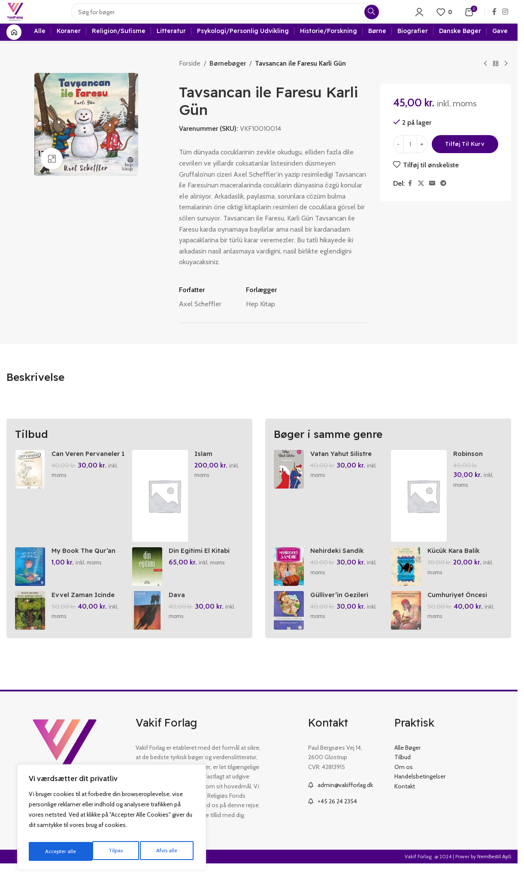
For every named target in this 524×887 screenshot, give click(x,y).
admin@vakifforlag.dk (345, 808)
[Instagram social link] (505, 19)
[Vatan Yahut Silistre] (289, 486)
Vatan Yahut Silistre (343, 470)
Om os (403, 790)
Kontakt (404, 809)
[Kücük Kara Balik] (408, 586)
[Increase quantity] (422, 161)
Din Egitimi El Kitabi (203, 570)
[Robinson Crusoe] (420, 512)
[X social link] (421, 200)
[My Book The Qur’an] (30, 586)
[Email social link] (432, 200)
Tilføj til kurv (465, 160)
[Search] (233, 19)
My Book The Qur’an (86, 570)
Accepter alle (163, 851)
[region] (111, 819)
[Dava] (149, 634)
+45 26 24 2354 (337, 824)
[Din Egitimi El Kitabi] (149, 586)
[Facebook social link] (494, 19)
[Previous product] (485, 80)
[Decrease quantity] (398, 161)
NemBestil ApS (494, 880)
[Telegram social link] (443, 200)
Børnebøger (227, 80)
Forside (189, 80)
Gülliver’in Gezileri (341, 617)
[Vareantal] (410, 161)
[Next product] (506, 80)
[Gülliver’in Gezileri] (289, 634)
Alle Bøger (407, 771)
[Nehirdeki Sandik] (289, 586)
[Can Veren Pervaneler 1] (30, 486)
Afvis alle (102, 851)
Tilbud (402, 780)
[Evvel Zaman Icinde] (30, 634)
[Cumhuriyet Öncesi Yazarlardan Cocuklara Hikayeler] (408, 634)
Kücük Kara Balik (457, 570)
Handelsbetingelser (419, 800)
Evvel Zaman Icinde (85, 617)
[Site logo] (22, 19)
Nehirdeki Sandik (339, 570)
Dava (178, 617)
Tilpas (51, 851)
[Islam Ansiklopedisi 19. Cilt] (161, 512)
